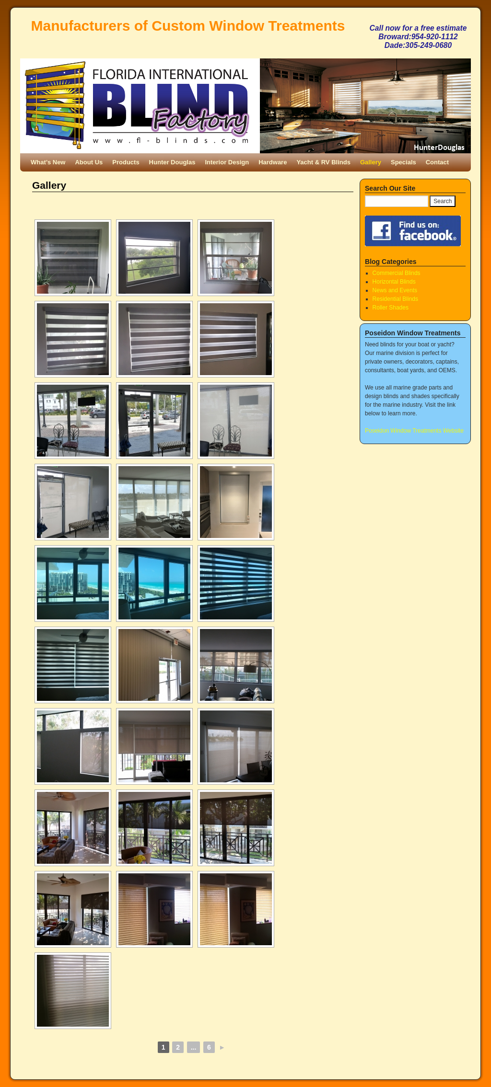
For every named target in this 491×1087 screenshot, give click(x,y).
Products (125, 162)
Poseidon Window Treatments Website (414, 430)
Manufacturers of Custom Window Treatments (188, 26)
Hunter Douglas (172, 162)
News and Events (395, 290)
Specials (403, 162)
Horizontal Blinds (394, 281)
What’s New (48, 162)
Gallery (370, 162)
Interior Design (227, 162)
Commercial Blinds (397, 273)
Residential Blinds (395, 299)
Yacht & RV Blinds (323, 162)
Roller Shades (391, 307)
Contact (437, 162)
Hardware (272, 162)
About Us (89, 162)
